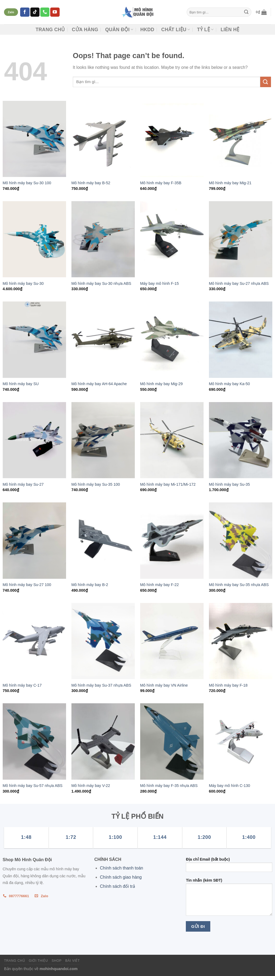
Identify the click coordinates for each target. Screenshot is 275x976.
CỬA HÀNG (85, 29)
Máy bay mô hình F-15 (159, 283)
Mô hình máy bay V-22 (90, 785)
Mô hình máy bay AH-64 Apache (99, 384)
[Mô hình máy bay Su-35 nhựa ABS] (240, 540)
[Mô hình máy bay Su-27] (34, 440)
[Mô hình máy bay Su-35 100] (103, 440)
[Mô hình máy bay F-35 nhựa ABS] (172, 741)
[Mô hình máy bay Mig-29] (172, 339)
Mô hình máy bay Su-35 (229, 484)
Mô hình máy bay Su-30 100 (27, 183)
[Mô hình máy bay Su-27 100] (34, 540)
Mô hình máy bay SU (21, 384)
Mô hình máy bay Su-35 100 (95, 484)
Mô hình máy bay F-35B (161, 183)
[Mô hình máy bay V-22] (103, 741)
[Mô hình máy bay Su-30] (34, 239)
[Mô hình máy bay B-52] (103, 139)
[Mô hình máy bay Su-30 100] (34, 139)
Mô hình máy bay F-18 (228, 685)
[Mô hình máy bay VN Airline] (172, 641)
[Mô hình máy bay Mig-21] (240, 139)
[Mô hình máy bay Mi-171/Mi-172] (172, 440)
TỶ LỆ (205, 29)
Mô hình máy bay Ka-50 (229, 384)
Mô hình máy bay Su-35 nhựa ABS (239, 585)
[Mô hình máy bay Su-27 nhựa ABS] (240, 239)
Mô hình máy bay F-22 (159, 585)
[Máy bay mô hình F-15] (172, 239)
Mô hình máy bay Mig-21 (230, 183)
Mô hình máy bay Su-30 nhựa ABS (101, 283)
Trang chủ (50, 29)
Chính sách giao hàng (121, 877)
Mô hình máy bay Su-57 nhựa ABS (33, 785)
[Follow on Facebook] (24, 12)
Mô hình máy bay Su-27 (23, 484)
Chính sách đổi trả (117, 886)
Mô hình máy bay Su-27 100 (27, 585)
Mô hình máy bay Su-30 (23, 283)
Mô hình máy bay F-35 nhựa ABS (169, 785)
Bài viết (72, 961)
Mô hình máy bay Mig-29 (161, 384)
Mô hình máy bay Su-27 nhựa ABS (239, 283)
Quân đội (119, 29)
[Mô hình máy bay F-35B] (172, 139)
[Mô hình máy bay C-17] (34, 641)
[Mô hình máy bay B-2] (103, 540)
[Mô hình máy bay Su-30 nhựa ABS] (103, 239)
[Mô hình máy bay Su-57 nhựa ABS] (34, 741)
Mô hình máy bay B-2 (89, 585)
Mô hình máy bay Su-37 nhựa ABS (101, 685)
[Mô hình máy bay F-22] (172, 540)
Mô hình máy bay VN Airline (164, 685)
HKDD (147, 29)
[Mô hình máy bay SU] (34, 339)
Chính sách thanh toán (121, 868)
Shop (56, 961)
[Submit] (246, 12)
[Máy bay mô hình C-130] (240, 741)
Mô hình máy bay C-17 (22, 685)
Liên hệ (229, 29)
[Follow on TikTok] (34, 12)
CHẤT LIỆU (175, 29)
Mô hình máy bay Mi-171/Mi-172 (168, 484)
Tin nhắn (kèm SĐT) (229, 899)
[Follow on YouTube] (54, 12)
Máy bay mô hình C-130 (229, 785)
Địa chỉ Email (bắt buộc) (229, 866)
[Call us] (44, 12)
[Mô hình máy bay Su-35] (240, 440)
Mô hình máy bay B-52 (90, 183)
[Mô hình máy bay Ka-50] (240, 339)
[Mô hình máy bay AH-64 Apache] (103, 339)
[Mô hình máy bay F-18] (240, 641)
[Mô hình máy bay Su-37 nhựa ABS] (103, 641)
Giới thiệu (38, 961)
